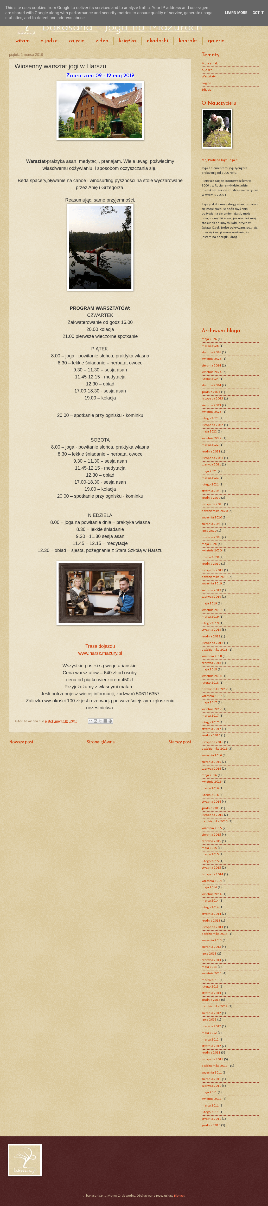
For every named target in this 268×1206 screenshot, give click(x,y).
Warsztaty (209, 76)
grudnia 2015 (211, 808)
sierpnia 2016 (211, 762)
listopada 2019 (212, 570)
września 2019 (212, 583)
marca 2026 (210, 346)
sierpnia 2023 (211, 405)
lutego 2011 (210, 1112)
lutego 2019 (210, 623)
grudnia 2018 (211, 636)
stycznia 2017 (211, 729)
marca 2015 (210, 854)
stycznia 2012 (211, 1046)
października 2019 (215, 577)
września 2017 (212, 696)
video (101, 41)
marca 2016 (210, 788)
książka (127, 41)
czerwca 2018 (211, 663)
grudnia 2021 (211, 451)
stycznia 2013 (211, 993)
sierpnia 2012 (211, 1013)
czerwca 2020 (211, 537)
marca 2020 (210, 557)
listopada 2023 (212, 398)
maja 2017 (209, 702)
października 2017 (215, 689)
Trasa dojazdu (100, 646)
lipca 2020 (209, 530)
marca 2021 (210, 477)
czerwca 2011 (211, 1086)
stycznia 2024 (211, 385)
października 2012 (215, 1006)
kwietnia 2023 (212, 412)
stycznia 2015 (211, 867)
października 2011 (215, 1066)
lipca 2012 (209, 1019)
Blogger (179, 1195)
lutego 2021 (210, 484)
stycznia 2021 (211, 491)
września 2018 (212, 656)
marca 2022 (210, 445)
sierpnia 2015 (211, 834)
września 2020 (212, 517)
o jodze (49, 41)
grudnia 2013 (211, 920)
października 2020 (215, 511)
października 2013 (215, 934)
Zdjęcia (207, 89)
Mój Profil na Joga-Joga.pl (220, 160)
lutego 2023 (210, 418)
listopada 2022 (212, 425)
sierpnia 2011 (211, 1079)
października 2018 (215, 649)
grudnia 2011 (211, 1052)
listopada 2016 (212, 742)
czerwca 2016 (211, 768)
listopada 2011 (212, 1059)
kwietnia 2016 (212, 781)
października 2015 (215, 821)
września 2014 (212, 881)
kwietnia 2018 (212, 676)
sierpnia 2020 (211, 524)
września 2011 (212, 1072)
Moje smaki (210, 63)
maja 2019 (209, 603)
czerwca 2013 (211, 960)
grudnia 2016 (211, 735)
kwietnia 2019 (212, 610)
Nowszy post (21, 742)
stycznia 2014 (211, 914)
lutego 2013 (210, 986)
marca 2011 (210, 1105)
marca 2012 (210, 1039)
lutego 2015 (210, 861)
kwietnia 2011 (212, 1099)
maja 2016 (209, 775)
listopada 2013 (212, 927)
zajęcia (76, 41)
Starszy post (180, 742)
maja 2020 (209, 544)
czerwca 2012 (211, 1026)
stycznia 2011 (211, 1119)
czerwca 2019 (211, 596)
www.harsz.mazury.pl (100, 653)
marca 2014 (210, 900)
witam (22, 41)
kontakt (188, 41)
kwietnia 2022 (212, 438)
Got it (258, 13)
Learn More (236, 13)
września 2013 (212, 940)
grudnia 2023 (211, 392)
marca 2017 (210, 715)
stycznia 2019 (211, 629)
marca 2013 (210, 980)
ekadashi (157, 41)
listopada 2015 (212, 815)
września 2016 (212, 755)
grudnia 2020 (211, 497)
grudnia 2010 (211, 1125)
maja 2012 (209, 1033)
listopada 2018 (212, 643)
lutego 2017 (210, 722)
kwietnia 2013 (212, 973)
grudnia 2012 (211, 1000)
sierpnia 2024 (211, 365)
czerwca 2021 (211, 464)
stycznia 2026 (211, 352)
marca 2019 (210, 616)
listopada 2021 (212, 458)
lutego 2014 (210, 907)
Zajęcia (207, 83)
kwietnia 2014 (212, 894)
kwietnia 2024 (212, 372)
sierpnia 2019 (211, 590)
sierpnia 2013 (211, 947)
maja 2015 (209, 848)
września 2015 (212, 828)
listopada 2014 (212, 874)
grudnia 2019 (211, 563)
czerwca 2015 (211, 841)
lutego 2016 (210, 795)
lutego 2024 (210, 379)
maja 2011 (209, 1092)
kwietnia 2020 (212, 550)
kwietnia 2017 (212, 709)
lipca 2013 (209, 953)
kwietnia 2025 (212, 359)
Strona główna (101, 742)
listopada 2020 (212, 504)
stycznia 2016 (211, 801)
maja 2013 (209, 967)
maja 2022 (209, 431)
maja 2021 (209, 471)
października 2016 (215, 748)
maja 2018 (209, 669)
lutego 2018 (210, 682)
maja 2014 (209, 887)
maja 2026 (209, 339)
